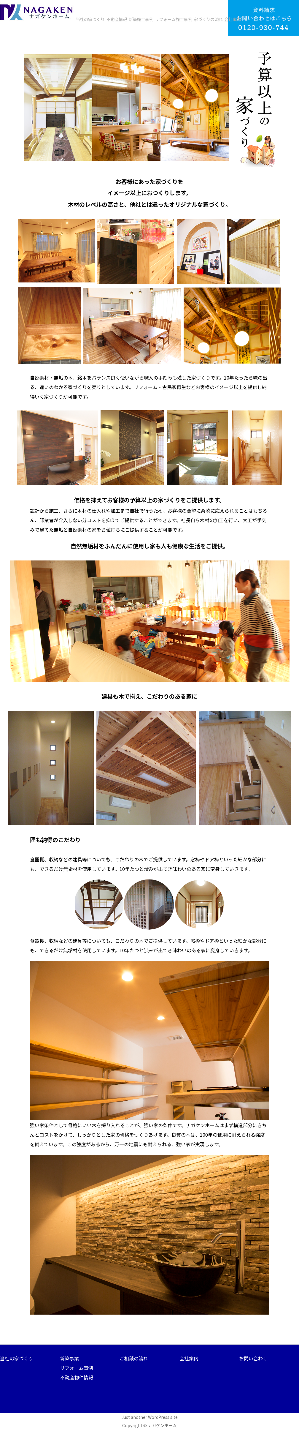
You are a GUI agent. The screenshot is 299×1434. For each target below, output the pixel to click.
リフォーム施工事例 (173, 19)
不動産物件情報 (76, 1377)
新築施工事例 (140, 19)
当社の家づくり (90, 19)
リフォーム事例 (76, 1367)
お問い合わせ (253, 1358)
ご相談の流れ (134, 1358)
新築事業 (69, 1358)
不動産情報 (116, 19)
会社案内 (232, 19)
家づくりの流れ (208, 19)
